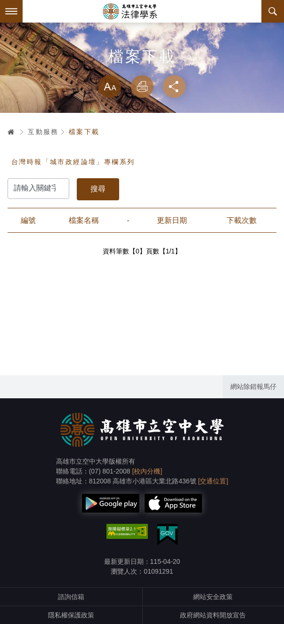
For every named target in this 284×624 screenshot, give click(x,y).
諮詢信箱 (71, 596)
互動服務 (43, 131)
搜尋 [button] (272, 11)
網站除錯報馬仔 (253, 386)
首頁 (11, 131)
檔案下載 (84, 131)
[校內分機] (147, 471)
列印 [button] (142, 86)
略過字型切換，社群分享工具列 (142, 65)
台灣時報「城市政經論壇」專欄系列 (73, 162)
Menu (11, 11)
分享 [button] (174, 86)
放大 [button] (109, 86)
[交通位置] (213, 481)
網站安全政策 (213, 596)
